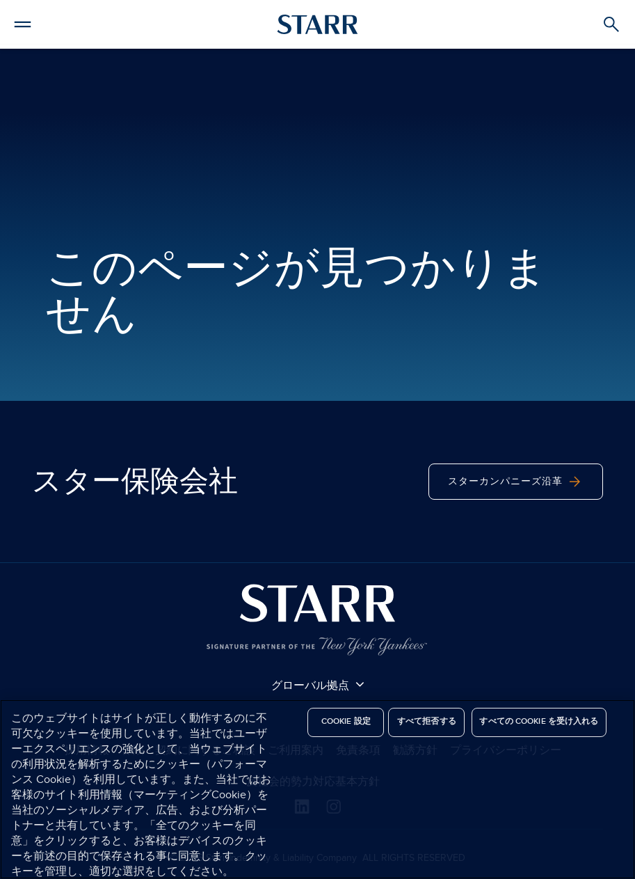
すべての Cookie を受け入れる (538, 721)
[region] (317, 789)
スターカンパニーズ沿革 (516, 481)
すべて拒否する (426, 721)
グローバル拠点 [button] (317, 684)
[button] (22, 22)
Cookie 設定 (346, 721)
